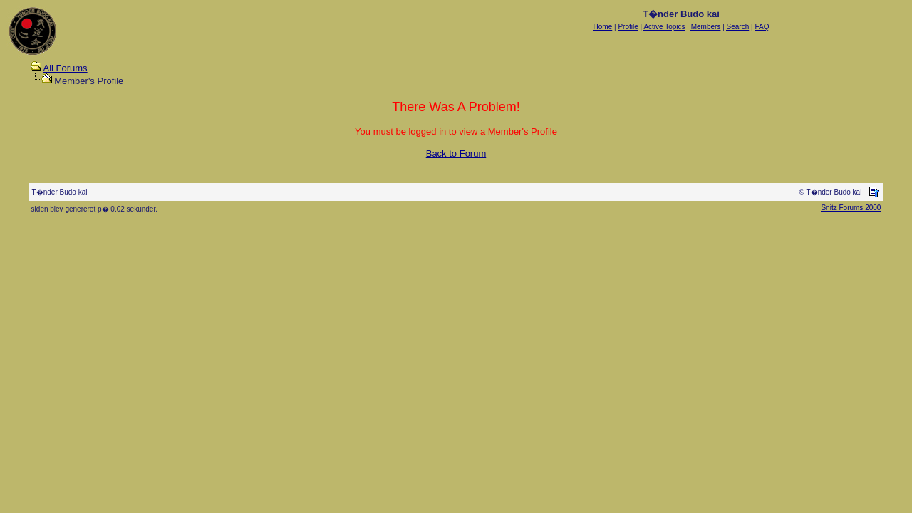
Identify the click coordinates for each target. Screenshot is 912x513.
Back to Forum (456, 153)
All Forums (65, 68)
